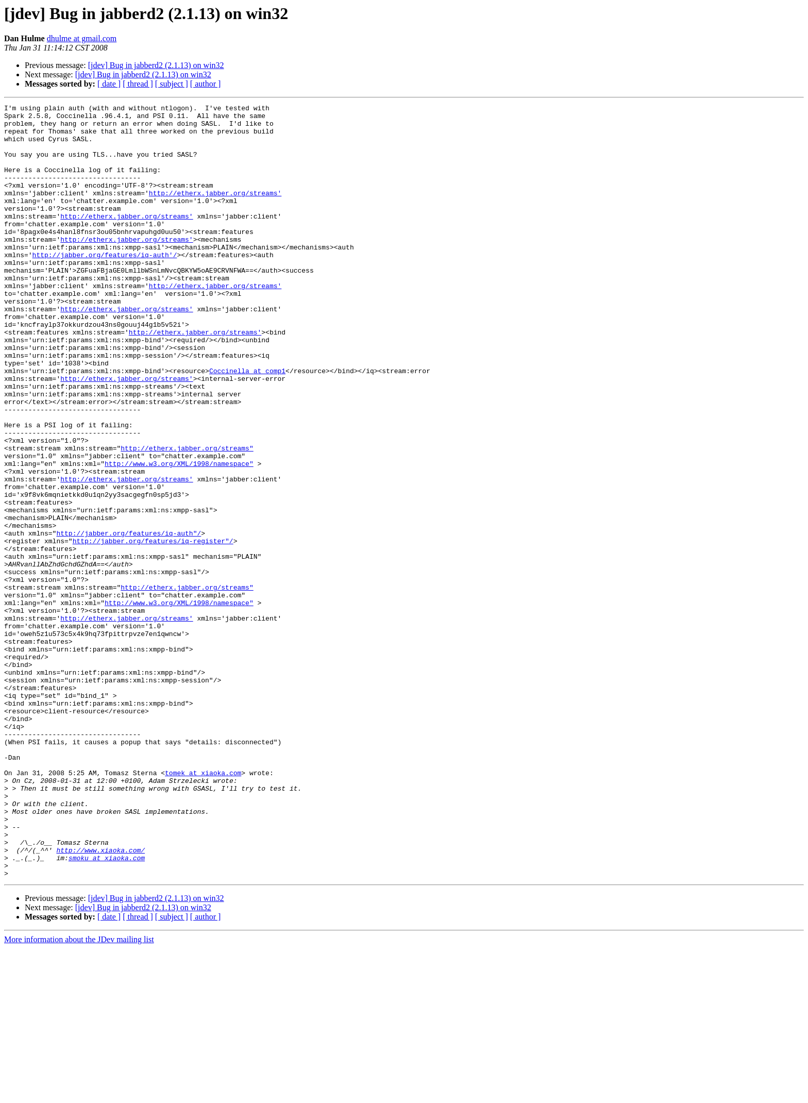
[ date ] (109, 83)
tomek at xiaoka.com (203, 907)
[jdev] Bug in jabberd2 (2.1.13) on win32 (156, 65)
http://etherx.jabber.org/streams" (187, 517)
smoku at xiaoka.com (107, 1009)
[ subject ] (171, 83)
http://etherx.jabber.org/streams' (215, 211)
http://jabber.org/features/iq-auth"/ (128, 619)
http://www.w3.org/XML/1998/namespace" (179, 536)
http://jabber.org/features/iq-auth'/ (104, 285)
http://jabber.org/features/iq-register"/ (153, 628)
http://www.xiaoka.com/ (100, 1000)
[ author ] (205, 83)
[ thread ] (138, 83)
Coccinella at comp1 (247, 424)
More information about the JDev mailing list (79, 1094)
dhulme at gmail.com (82, 38)
